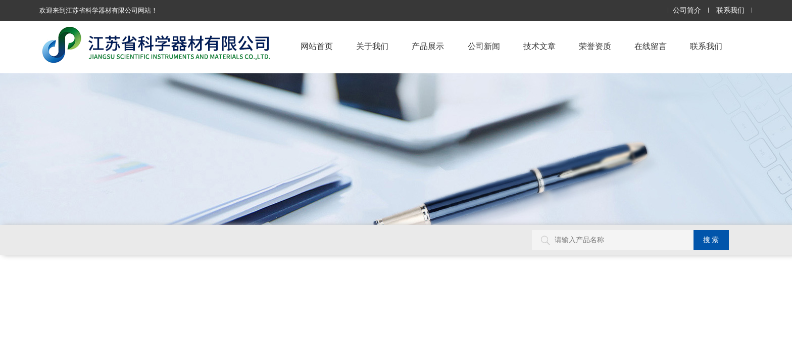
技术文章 (539, 46)
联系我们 (730, 10)
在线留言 (650, 46)
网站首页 (317, 46)
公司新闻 (484, 46)
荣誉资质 (595, 46)
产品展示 (428, 46)
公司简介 (687, 10)
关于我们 (372, 46)
